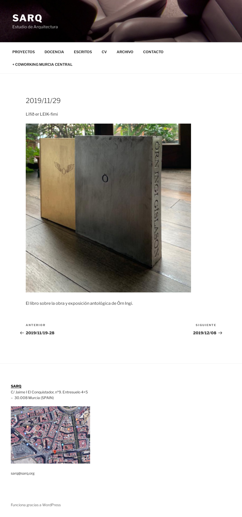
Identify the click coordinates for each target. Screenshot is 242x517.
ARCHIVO (125, 52)
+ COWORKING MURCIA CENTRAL (42, 64)
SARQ (27, 18)
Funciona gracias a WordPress (36, 505)
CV (104, 52)
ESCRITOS (83, 52)
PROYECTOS (23, 52)
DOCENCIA (54, 52)
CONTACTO (153, 52)
